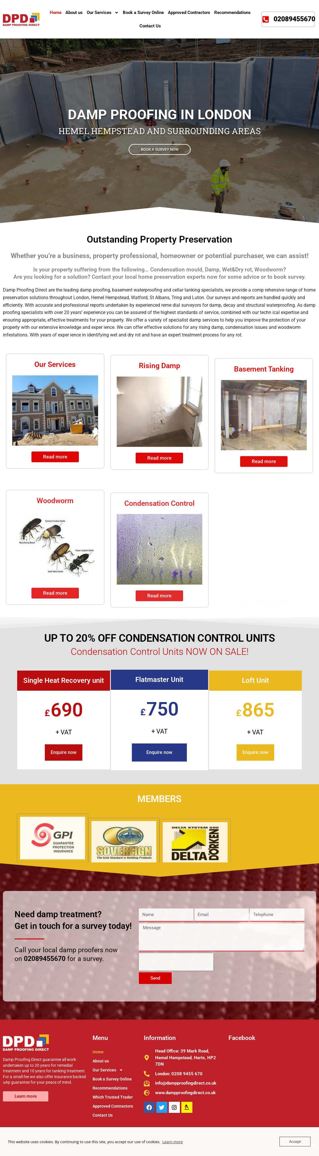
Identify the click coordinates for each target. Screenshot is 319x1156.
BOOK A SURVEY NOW (159, 149)
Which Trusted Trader (113, 1097)
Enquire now (64, 752)
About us (74, 12)
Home (55, 12)
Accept (295, 1141)
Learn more (172, 1141)
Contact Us (150, 26)
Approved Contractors (189, 12)
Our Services (103, 13)
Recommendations (232, 12)
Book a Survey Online (143, 12)
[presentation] (176, 962)
